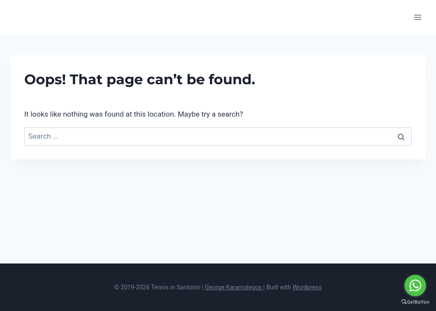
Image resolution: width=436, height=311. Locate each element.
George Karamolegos (234, 287)
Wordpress (307, 287)
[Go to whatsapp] (415, 285)
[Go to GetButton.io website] (415, 302)
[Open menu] (418, 17)
